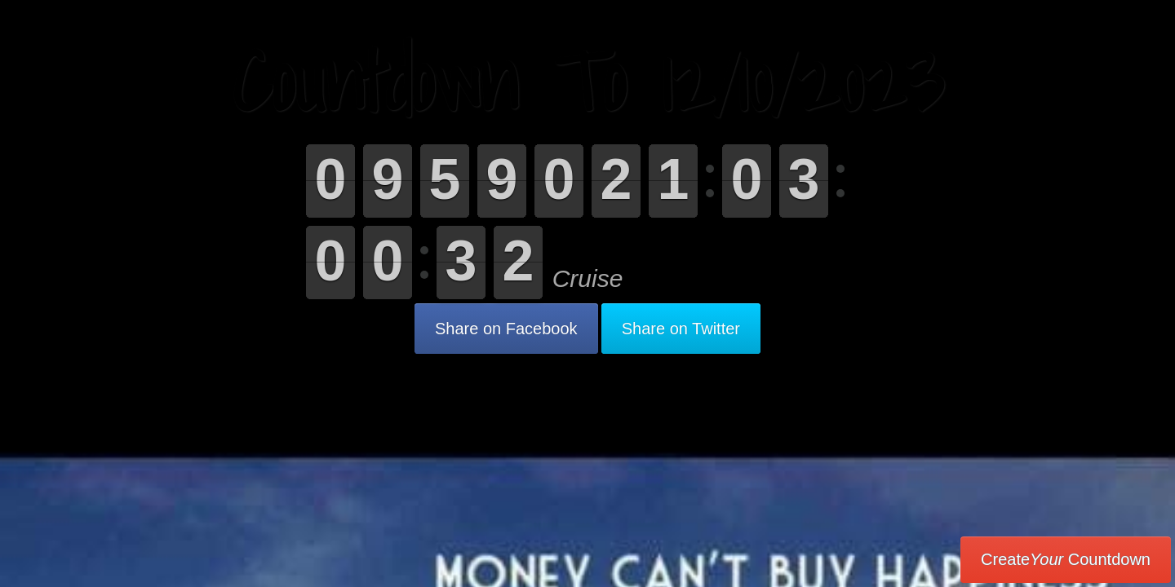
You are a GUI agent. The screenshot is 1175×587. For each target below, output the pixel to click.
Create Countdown (1066, 559)
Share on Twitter (681, 329)
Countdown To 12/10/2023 (587, 81)
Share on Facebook (506, 329)
